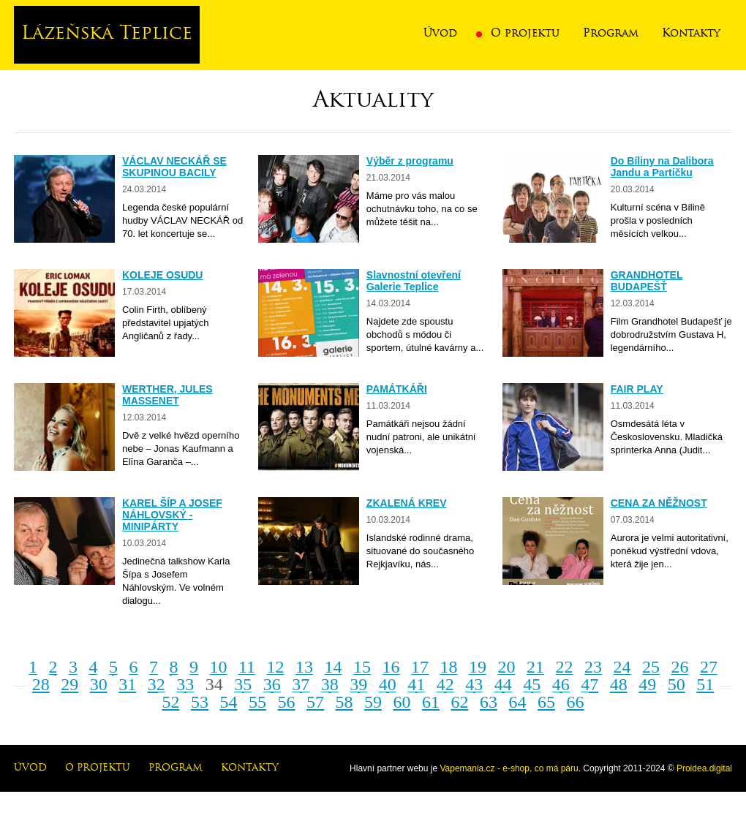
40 (387, 684)
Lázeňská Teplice (106, 34)
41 (416, 684)
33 (185, 684)
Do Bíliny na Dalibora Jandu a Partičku (662, 166)
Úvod (440, 34)
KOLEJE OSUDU (162, 275)
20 (507, 666)
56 (286, 701)
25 (651, 666)
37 (300, 684)
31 (127, 684)
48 (619, 684)
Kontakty (691, 34)
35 (243, 684)
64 (518, 701)
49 (647, 684)
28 (41, 684)
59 (373, 701)
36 (272, 684)
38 (330, 684)
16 (391, 666)
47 (589, 684)
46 (561, 684)
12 (276, 666)
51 (705, 684)
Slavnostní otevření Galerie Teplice (413, 280)
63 (488, 701)
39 (358, 684)
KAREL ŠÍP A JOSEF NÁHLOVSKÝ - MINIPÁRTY (172, 514)
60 (402, 701)
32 (156, 684)
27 (708, 666)
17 (420, 666)
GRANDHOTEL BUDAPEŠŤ (647, 280)
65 (546, 701)
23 (593, 666)
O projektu (525, 34)
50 (676, 684)
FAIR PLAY (637, 389)
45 (531, 684)
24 (622, 666)
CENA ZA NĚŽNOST (659, 503)
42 (445, 684)
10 (218, 666)
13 (304, 666)
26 (680, 666)
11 (246, 666)
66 (575, 701)
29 (69, 684)
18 (449, 666)
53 (199, 701)
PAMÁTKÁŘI (396, 389)
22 (564, 666)
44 (503, 684)
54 (229, 701)
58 (344, 701)
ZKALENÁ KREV (406, 503)
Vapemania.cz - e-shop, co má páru (509, 768)
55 (257, 701)
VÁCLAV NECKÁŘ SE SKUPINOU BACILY (174, 166)
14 (333, 666)
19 (477, 666)
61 (431, 701)
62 (460, 701)
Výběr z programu (409, 161)
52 (171, 701)
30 (99, 684)
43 (474, 684)
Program (610, 34)
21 (535, 666)
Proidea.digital (704, 768)
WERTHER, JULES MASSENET (167, 394)
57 (315, 701)
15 (362, 666)
